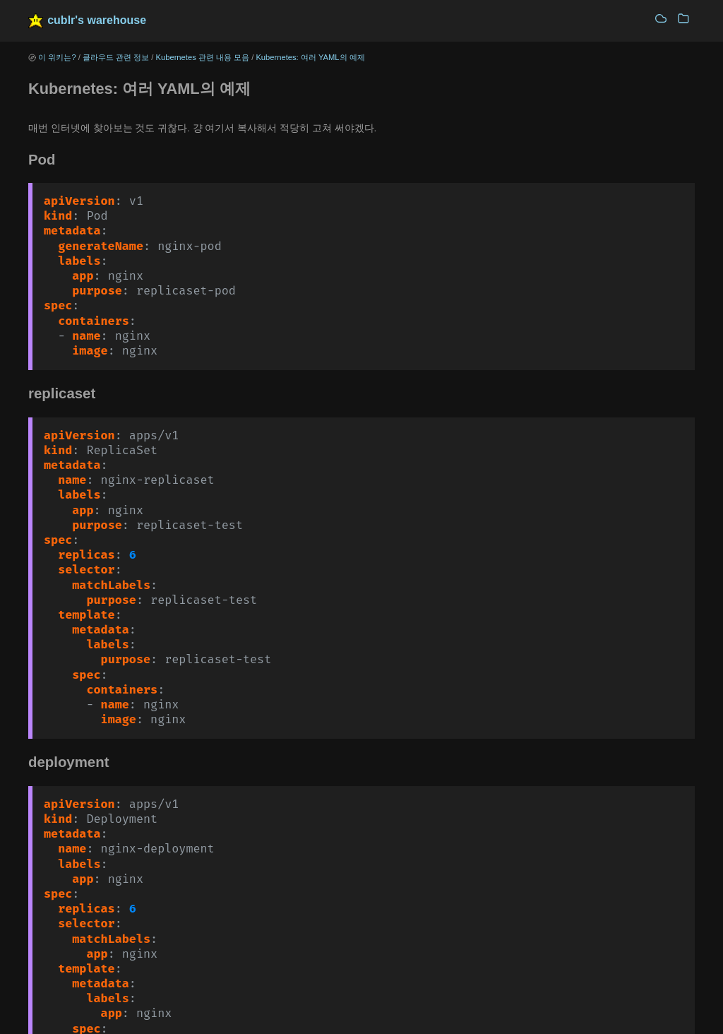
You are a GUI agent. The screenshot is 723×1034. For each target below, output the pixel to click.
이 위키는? (57, 57)
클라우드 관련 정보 (116, 57)
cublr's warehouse (96, 20)
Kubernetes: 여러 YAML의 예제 (310, 57)
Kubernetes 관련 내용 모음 (203, 57)
